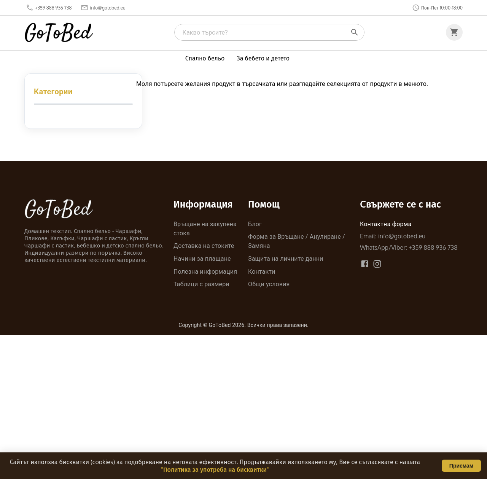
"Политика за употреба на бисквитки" (215, 469)
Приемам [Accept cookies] (461, 466)
